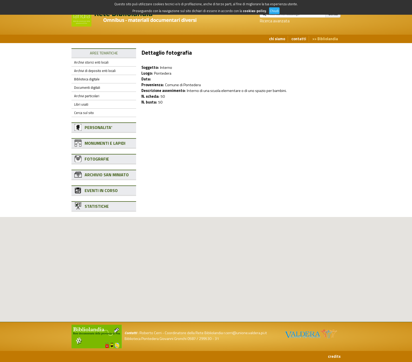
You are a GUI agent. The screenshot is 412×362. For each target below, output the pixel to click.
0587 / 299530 (199, 339)
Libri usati (81, 104)
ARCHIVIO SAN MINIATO (107, 175)
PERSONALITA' (98, 127)
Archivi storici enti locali (91, 62)
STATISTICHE (97, 206)
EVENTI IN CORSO (101, 190)
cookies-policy (254, 10)
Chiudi (274, 10)
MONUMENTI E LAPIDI (105, 143)
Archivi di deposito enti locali (95, 70)
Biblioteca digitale (87, 79)
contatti (298, 39)
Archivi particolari (86, 96)
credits (334, 356)
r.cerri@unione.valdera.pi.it (245, 333)
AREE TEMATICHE (104, 53)
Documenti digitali (87, 87)
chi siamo (277, 39)
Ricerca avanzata (275, 21)
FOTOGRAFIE (97, 159)
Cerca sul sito (84, 112)
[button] (210, 244)
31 (217, 339)
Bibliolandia (327, 39)
